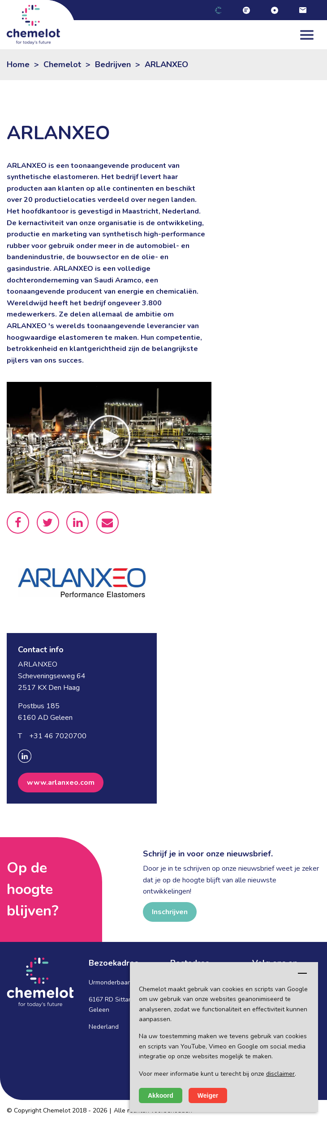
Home (18, 64)
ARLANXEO (166, 64)
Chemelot (62, 64)
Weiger (208, 1095)
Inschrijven (170, 912)
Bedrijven (113, 64)
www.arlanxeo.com (61, 782)
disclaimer (280, 1074)
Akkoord (160, 1095)
